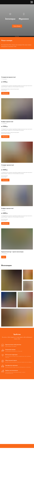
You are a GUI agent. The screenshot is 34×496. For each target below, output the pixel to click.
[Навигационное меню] (31, 2)
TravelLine (17, 36)
